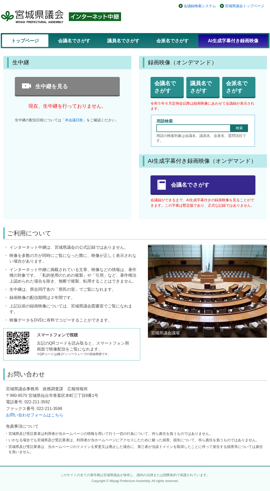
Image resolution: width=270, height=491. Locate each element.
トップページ (25, 40)
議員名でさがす (123, 40)
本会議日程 (74, 120)
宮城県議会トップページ (244, 6)
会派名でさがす (172, 40)
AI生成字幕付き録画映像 (233, 40)
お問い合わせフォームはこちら (34, 415)
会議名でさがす (74, 40)
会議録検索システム (200, 6)
